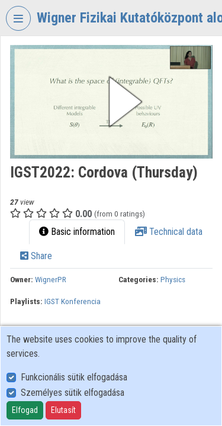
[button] (111, 102)
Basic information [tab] (77, 231)
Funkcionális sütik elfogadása (74, 377)
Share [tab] (36, 256)
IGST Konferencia (72, 301)
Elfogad (25, 410)
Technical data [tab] (168, 231)
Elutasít (63, 410)
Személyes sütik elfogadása (72, 392)
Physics (172, 279)
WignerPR (50, 279)
